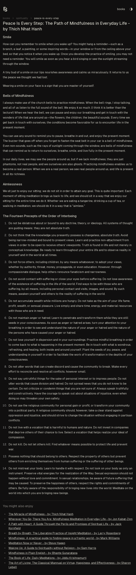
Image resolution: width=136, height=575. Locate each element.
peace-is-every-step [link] (46, 18)
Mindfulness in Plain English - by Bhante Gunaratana (42, 553)
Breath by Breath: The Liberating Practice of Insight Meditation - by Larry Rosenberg (64, 533)
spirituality (22, 18)
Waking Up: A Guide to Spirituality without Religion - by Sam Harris (52, 548)
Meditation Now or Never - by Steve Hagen (36, 543)
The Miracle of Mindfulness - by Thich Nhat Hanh (40, 514)
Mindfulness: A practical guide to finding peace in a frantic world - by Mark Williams (64, 538)
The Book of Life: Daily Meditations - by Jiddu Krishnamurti (47, 558)
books (121, 9)
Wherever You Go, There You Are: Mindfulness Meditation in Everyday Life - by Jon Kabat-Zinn (70, 519)
